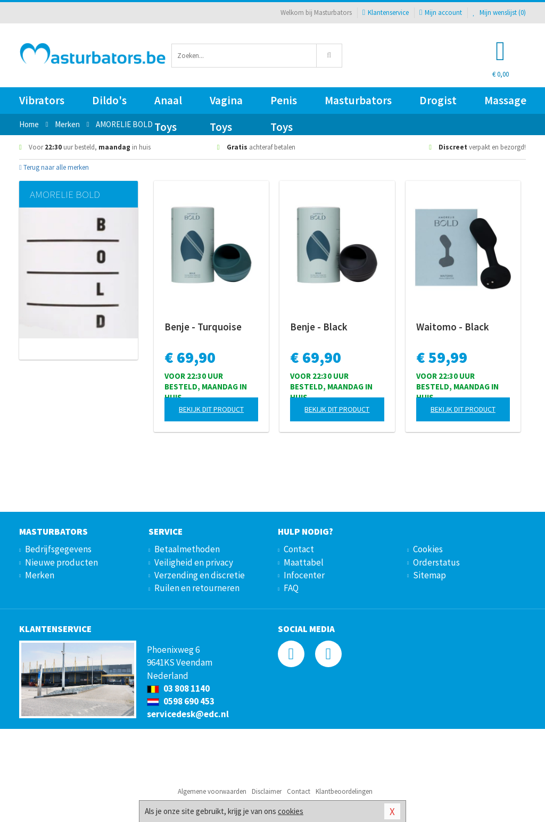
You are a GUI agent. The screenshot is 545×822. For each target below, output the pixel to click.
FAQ (291, 588)
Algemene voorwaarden (212, 791)
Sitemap (429, 575)
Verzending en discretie (199, 575)
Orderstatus (436, 562)
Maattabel (304, 562)
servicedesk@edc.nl (188, 714)
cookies (290, 811)
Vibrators (41, 100)
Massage (505, 100)
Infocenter (304, 575)
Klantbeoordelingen (344, 791)
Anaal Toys (168, 103)
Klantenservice (385, 12)
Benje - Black (319, 326)
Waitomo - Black (452, 326)
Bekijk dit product (211, 409)
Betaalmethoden (187, 549)
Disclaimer (267, 791)
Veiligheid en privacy (193, 562)
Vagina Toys (226, 103)
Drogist (438, 100)
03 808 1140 (178, 688)
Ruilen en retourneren (197, 588)
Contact (299, 549)
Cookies (428, 549)
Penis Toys (283, 103)
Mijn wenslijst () (499, 12)
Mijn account (440, 12)
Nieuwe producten (61, 562)
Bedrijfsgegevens (58, 549)
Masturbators (358, 100)
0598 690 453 (180, 701)
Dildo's (109, 100)
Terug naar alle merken (54, 167)
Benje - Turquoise (203, 326)
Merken (39, 575)
